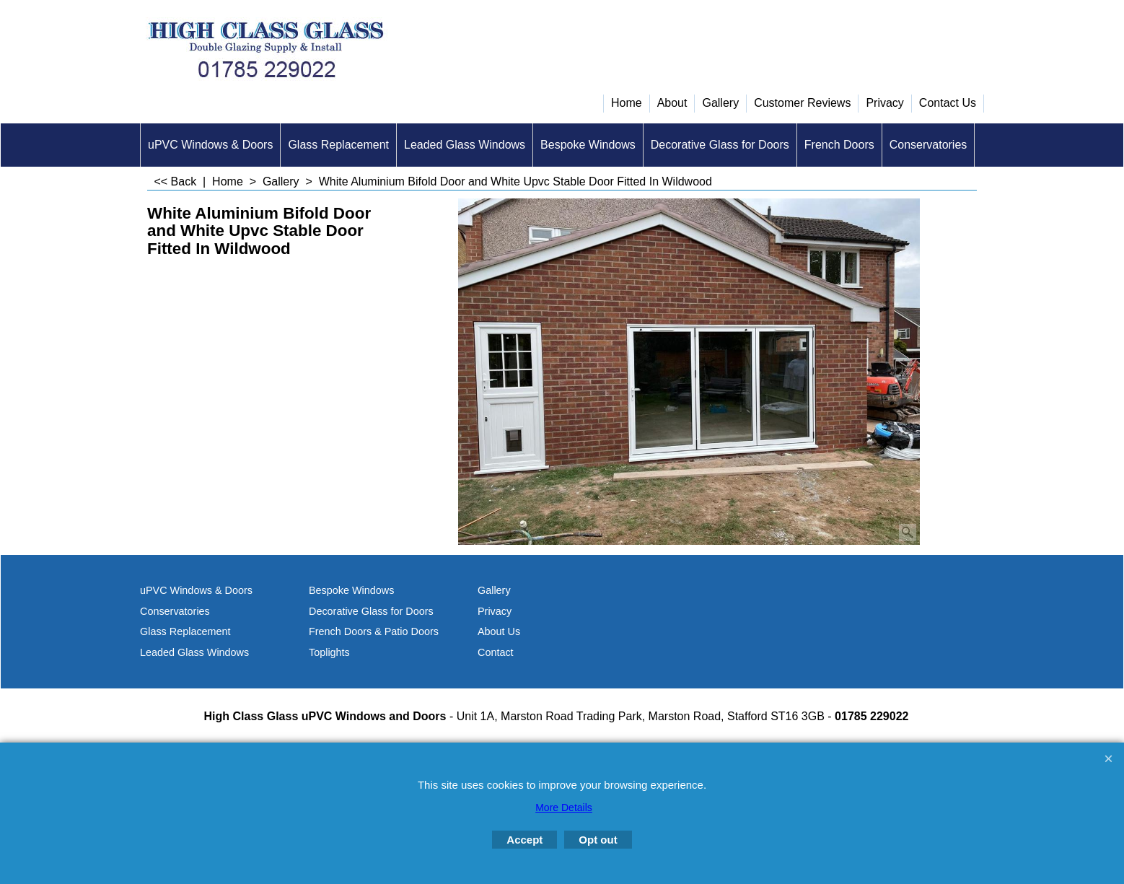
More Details (563, 807)
